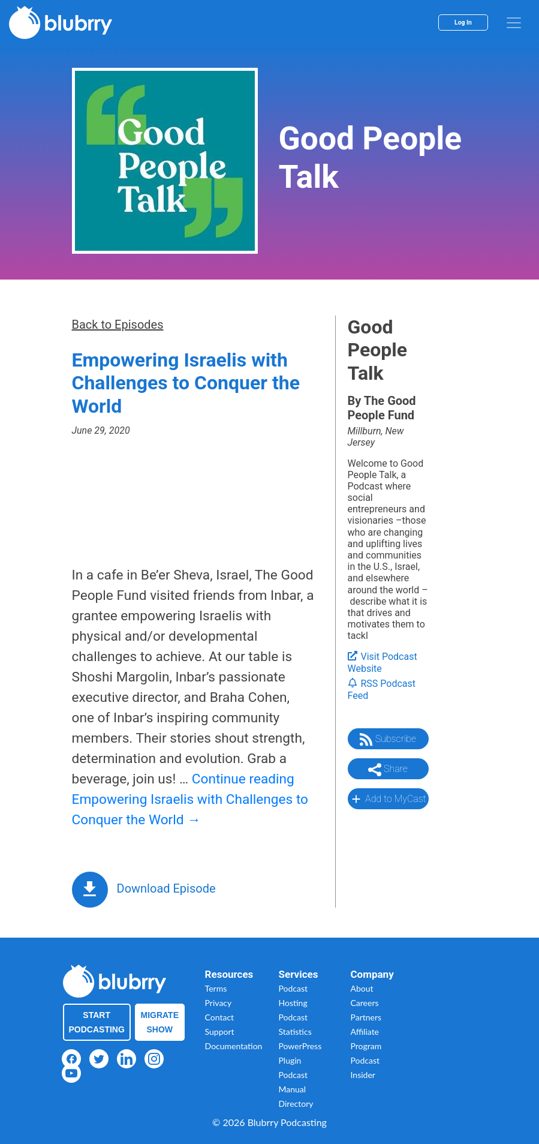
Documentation (234, 1046)
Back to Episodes (118, 324)
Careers (365, 1003)
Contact (219, 1017)
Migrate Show (160, 1022)
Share (388, 769)
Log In (463, 22)
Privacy (218, 1003)
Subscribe (388, 739)
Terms (216, 988)
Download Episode (166, 888)
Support (219, 1031)
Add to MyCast (388, 799)
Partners (366, 1017)
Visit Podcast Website (382, 663)
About (362, 988)
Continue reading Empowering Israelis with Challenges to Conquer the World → (190, 799)
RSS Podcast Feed (382, 690)
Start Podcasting (97, 1022)
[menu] (514, 22)
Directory (296, 1103)
